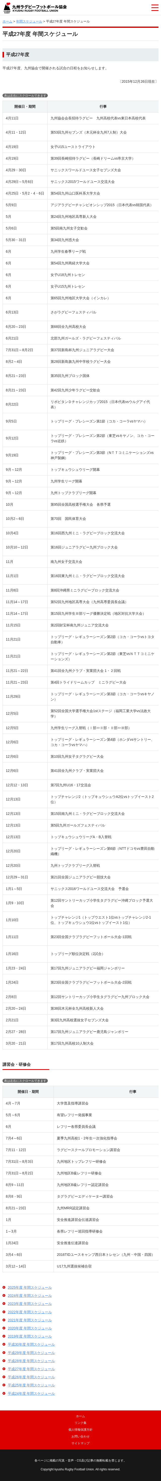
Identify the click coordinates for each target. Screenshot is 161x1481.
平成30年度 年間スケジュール (31, 1344)
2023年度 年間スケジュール (30, 1304)
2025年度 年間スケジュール (30, 1287)
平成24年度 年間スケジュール (31, 1393)
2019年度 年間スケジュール (30, 1336)
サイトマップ (80, 1443)
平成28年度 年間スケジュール (31, 1361)
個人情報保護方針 (80, 1429)
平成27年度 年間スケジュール (31, 1369)
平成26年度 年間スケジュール (31, 1377)
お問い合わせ (80, 1436)
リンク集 (80, 1423)
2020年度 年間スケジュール (30, 1328)
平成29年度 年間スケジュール (31, 1353)
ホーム (7, 21)
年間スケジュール (29, 21)
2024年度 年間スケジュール (30, 1296)
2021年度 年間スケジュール (30, 1320)
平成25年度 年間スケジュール (31, 1385)
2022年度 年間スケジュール (30, 1312)
